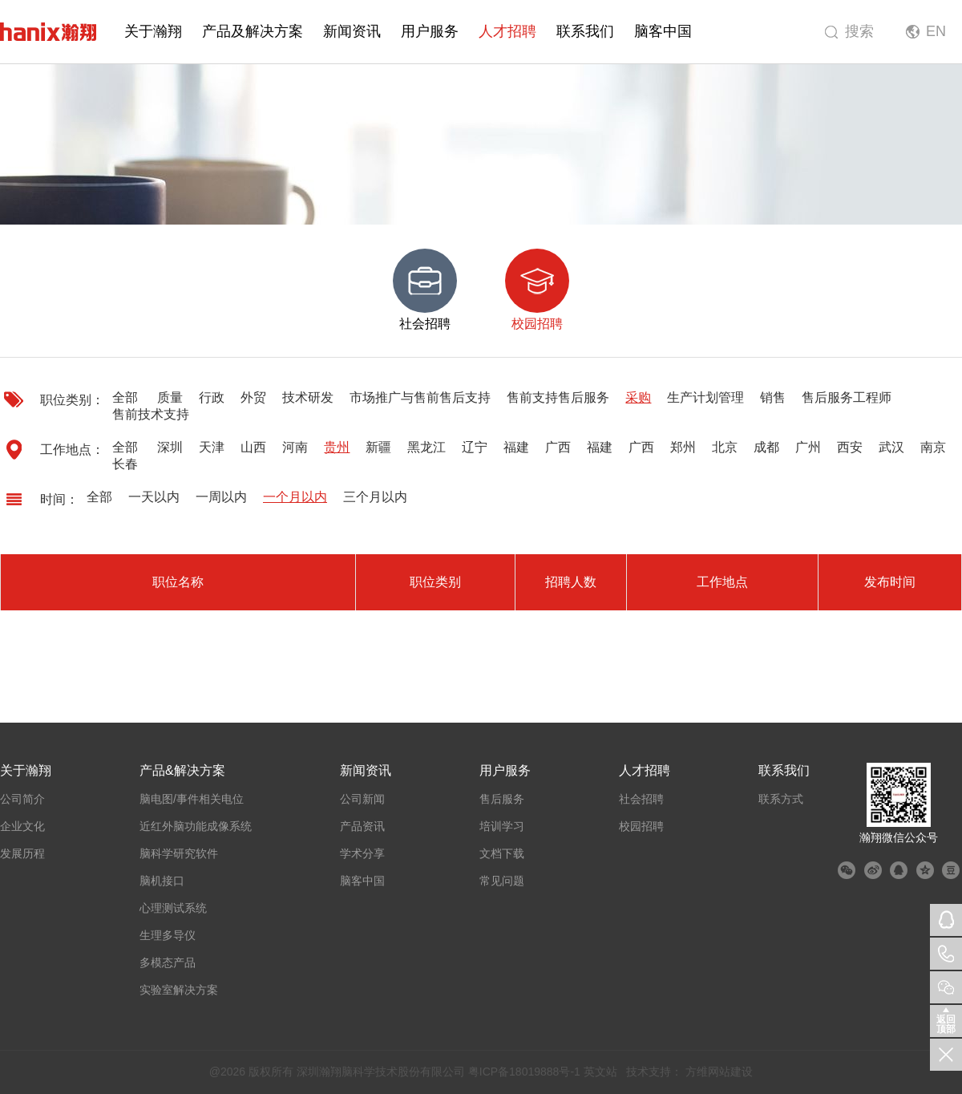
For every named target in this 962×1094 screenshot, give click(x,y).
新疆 (378, 447)
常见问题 (501, 880)
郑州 (683, 447)
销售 (773, 397)
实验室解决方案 (178, 989)
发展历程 (22, 853)
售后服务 (501, 798)
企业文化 (22, 826)
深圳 (170, 447)
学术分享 (362, 853)
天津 (211, 447)
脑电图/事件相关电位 (191, 798)
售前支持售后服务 (558, 397)
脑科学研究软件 (178, 853)
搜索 (859, 31)
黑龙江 (426, 447)
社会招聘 (641, 798)
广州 (808, 447)
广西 (558, 447)
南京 (933, 447)
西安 (850, 447)
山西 (253, 447)
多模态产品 (167, 962)
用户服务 (430, 31)
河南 (295, 447)
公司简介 (22, 798)
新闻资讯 (352, 31)
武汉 (891, 447)
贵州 (337, 447)
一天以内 (154, 497)
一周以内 (221, 497)
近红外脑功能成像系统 (195, 826)
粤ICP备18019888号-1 (524, 1071)
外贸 (253, 397)
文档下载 (501, 853)
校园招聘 (641, 826)
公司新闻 (362, 798)
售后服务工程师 (846, 397)
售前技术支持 (150, 414)
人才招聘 (507, 31)
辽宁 (474, 447)
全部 (125, 397)
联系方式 (780, 798)
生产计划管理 (705, 397)
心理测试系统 (173, 908)
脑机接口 (161, 880)
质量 (170, 397)
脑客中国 (663, 31)
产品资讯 (362, 826)
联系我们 (585, 31)
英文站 (600, 1071)
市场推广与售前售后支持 (420, 397)
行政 (211, 397)
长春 (125, 464)
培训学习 (501, 826)
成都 (766, 447)
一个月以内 (295, 497)
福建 (516, 447)
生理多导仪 (167, 935)
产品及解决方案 (252, 31)
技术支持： (654, 1071)
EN (936, 31)
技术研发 (307, 397)
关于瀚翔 (153, 31)
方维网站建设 (719, 1071)
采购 (638, 397)
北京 (725, 447)
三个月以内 (375, 497)
